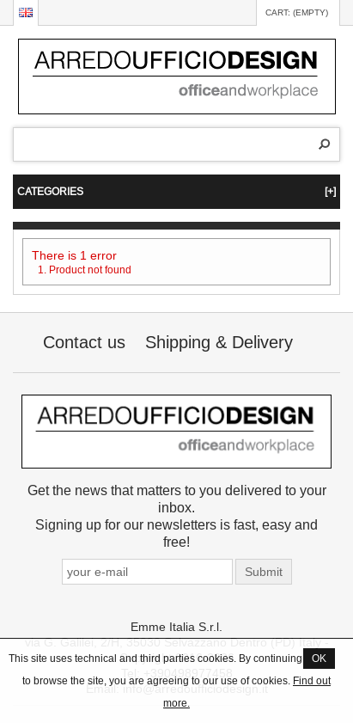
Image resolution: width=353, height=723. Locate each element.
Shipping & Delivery (219, 342)
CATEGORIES (176, 191)
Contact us (84, 342)
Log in (234, 13)
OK (319, 658)
